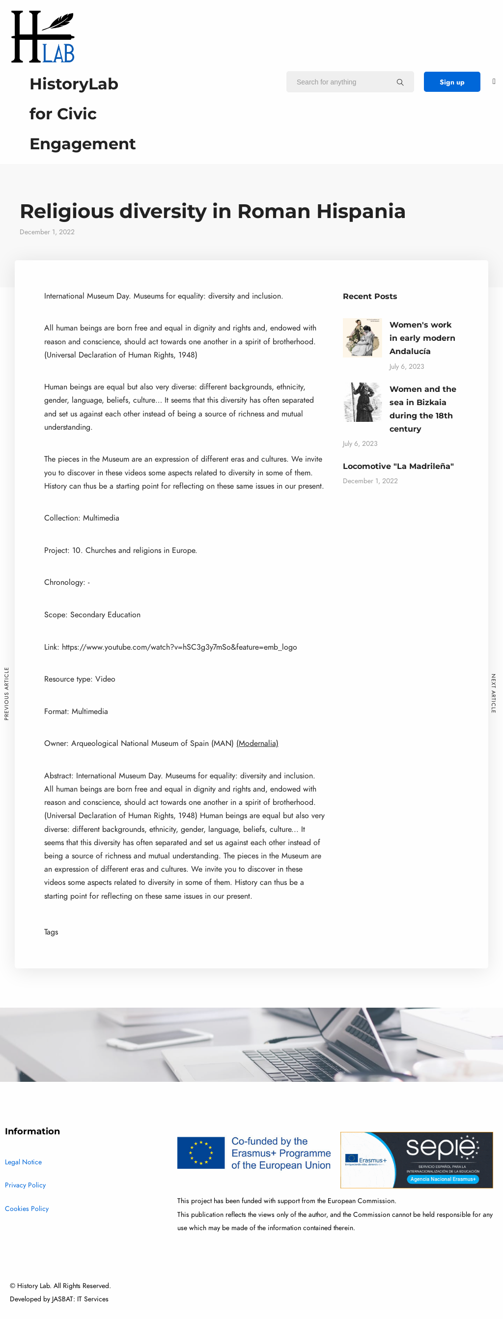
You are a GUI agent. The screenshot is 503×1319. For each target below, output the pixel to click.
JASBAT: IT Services (80, 1299)
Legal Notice (23, 1162)
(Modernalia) (257, 743)
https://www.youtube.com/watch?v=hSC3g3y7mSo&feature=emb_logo (179, 647)
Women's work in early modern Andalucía (422, 338)
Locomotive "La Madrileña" (398, 466)
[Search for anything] (400, 82)
